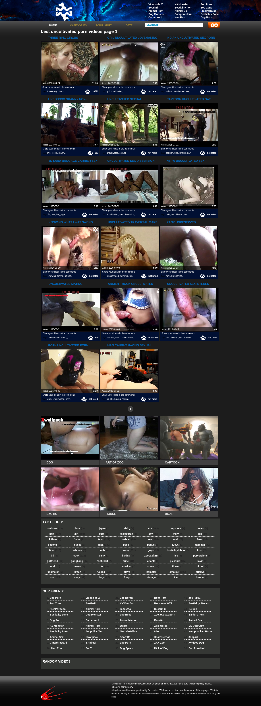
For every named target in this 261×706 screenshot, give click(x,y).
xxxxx (54, 153)
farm (202, 539)
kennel (202, 577)
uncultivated (116, 91)
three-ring (52, 91)
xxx (153, 528)
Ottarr (121, 625)
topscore (178, 528)
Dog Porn (206, 17)
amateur (177, 571)
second (55, 544)
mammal (202, 544)
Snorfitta (122, 637)
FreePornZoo (208, 10)
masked (128, 566)
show (153, 566)
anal (178, 539)
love (202, 550)
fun (131, 276)
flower (177, 566)
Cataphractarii (183, 14)
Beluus (190, 609)
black (80, 528)
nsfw (168, 214)
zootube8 (104, 561)
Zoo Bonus (124, 597)
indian (169, 91)
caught (110, 399)
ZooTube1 (192, 597)
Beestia (156, 620)
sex (187, 91)
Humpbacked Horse (198, 631)
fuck (104, 544)
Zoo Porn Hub (194, 648)
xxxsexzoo (128, 533)
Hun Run (180, 17)
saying (60, 276)
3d (49, 214)
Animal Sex (181, 10)
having (117, 399)
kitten (79, 571)
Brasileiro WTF (161, 603)
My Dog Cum (194, 625)
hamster (153, 571)
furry (129, 577)
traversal (124, 276)
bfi (55, 555)
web (104, 550)
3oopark (191, 637)
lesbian (129, 539)
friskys (202, 571)
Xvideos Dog (194, 642)
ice (177, 577)
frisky (128, 528)
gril (108, 91)
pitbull (202, 566)
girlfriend (55, 561)
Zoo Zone (206, 7)
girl (79, 533)
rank (168, 276)
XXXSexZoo (124, 603)
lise (178, 555)
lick (202, 533)
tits (104, 566)
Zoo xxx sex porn (162, 614)
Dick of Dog (159, 648)
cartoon (169, 153)
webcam (55, 528)
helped (68, 276)
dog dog (64, 11)
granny (62, 153)
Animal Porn (155, 10)
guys (153, 550)
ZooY (86, 648)
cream (202, 528)
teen (104, 539)
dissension (129, 214)
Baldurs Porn (194, 614)
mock (118, 337)
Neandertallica (126, 631)
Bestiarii (153, 7)
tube (128, 561)
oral (55, 566)
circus (60, 91)
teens (79, 566)
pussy (129, 550)
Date (129, 25)
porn (68, 399)
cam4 (104, 555)
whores (79, 550)
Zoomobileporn (126, 620)
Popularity (104, 25)
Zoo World (158, 625)
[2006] (177, 544)
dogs (104, 577)
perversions (202, 555)
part (55, 533)
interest (187, 337)
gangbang (79, 561)
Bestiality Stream (196, 603)
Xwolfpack (89, 637)
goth (49, 399)
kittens (55, 539)
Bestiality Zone (210, 14)
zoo (55, 577)
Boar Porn (158, 597)
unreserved (176, 276)
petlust (153, 544)
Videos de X (155, 4)
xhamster (55, 571)
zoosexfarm (153, 555)
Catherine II (155, 17)
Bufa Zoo (123, 609)
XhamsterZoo (160, 637)
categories (78, 25)
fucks (80, 539)
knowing (52, 276)
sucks (79, 544)
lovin (202, 561)
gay (188, 153)
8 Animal (88, 642)
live (49, 153)
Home (53, 25)
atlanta (153, 561)
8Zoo (155, 631)
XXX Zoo (157, 642)
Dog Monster (156, 14)
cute (104, 533)
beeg (128, 544)
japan (104, 528)
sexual (122, 153)
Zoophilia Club (92, 631)
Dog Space (124, 648)
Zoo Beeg (123, 614)
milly (178, 533)
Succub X (158, 609)
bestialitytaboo (178, 550)
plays (129, 571)
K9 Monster (181, 4)
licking (128, 555)
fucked (104, 571)
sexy (79, 577)
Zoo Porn (206, 4)
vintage (153, 577)
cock (79, 555)
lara (53, 214)
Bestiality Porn (183, 7)
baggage (60, 214)
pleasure (178, 561)
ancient (110, 337)
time (55, 550)
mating (64, 337)
